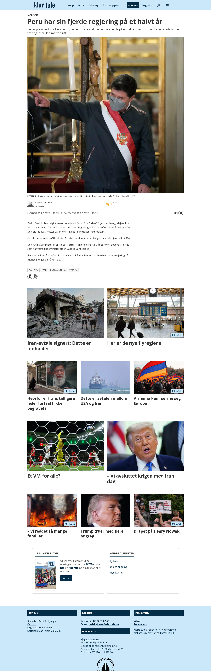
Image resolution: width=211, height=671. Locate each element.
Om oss (31, 624)
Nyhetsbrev (116, 572)
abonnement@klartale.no (103, 645)
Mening (93, 5)
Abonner (133, 5)
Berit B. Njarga (47, 621)
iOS (62, 568)
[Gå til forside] (44, 5)
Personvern (140, 624)
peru (44, 270)
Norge (71, 5)
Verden (82, 5)
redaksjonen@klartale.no (104, 624)
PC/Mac (90, 564)
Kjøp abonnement (90, 639)
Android (74, 568)
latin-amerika (58, 270)
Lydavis (114, 561)
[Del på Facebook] (176, 213)
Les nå (66, 578)
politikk (33, 270)
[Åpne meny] (167, 5)
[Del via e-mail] (181, 213)
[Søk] (159, 5)
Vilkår (137, 621)
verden (73, 270)
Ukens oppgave (110, 5)
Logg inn (147, 5)
